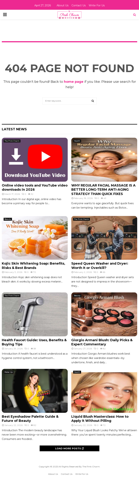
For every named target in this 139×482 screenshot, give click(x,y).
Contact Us (78, 5)
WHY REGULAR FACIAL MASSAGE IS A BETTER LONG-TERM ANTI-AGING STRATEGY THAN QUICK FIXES (103, 189)
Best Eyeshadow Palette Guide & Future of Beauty (30, 419)
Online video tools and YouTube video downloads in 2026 (35, 187)
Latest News (14, 129)
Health (77, 141)
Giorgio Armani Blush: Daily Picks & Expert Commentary (101, 342)
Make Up (9, 372)
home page (73, 82)
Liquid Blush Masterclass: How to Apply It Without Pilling (100, 419)
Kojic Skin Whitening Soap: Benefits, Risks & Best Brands (33, 266)
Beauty (8, 219)
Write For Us (97, 5)
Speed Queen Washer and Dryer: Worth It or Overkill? (99, 266)
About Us (62, 5)
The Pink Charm (12, 141)
